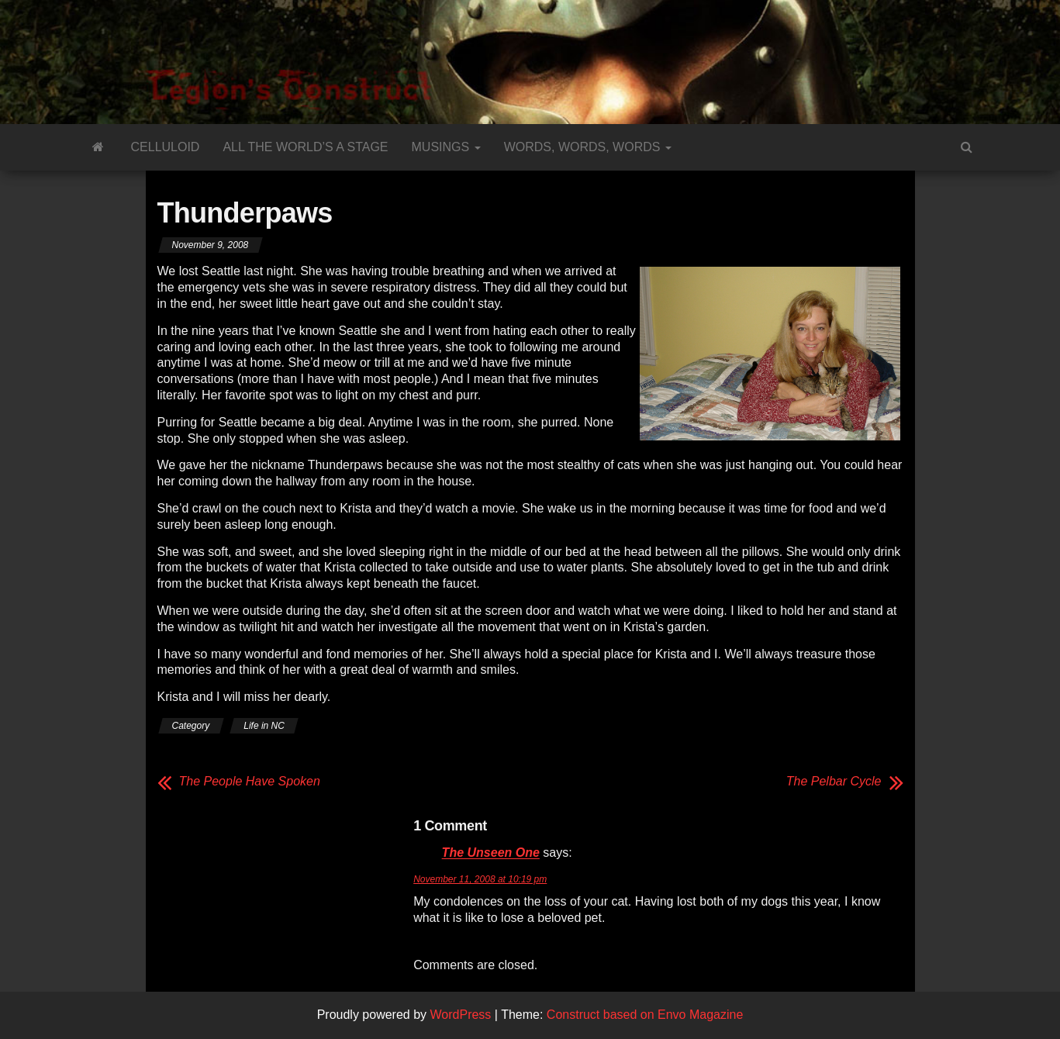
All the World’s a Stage (305, 147)
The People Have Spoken (249, 781)
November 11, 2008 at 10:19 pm (480, 879)
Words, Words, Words (588, 147)
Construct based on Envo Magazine (645, 1014)
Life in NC (264, 725)
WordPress (461, 1014)
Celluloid (165, 147)
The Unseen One (491, 853)
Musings (446, 147)
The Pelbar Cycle (834, 781)
